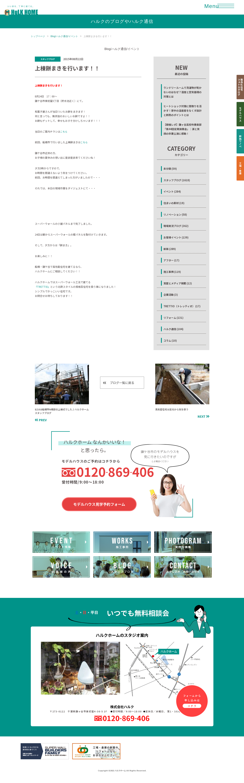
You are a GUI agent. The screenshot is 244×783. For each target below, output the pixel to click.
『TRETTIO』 (42, 286)
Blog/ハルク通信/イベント (64, 36)
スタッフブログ (48, 59)
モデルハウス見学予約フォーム (99, 504)
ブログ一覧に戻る (122, 382)
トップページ (38, 36)
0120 (115, 471)
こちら (63, 131)
